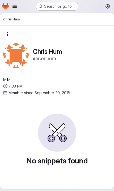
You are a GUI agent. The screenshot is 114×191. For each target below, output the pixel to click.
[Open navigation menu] (14, 6)
